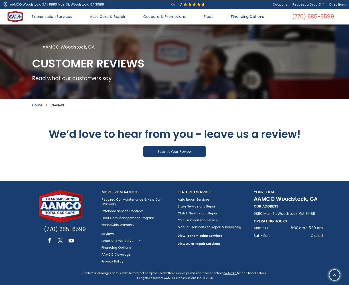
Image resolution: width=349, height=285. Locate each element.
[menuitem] (280, 4)
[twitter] (60, 241)
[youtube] (71, 241)
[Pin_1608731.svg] (5, 4)
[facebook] (49, 241)
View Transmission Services (200, 236)
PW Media (230, 273)
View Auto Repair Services (199, 244)
